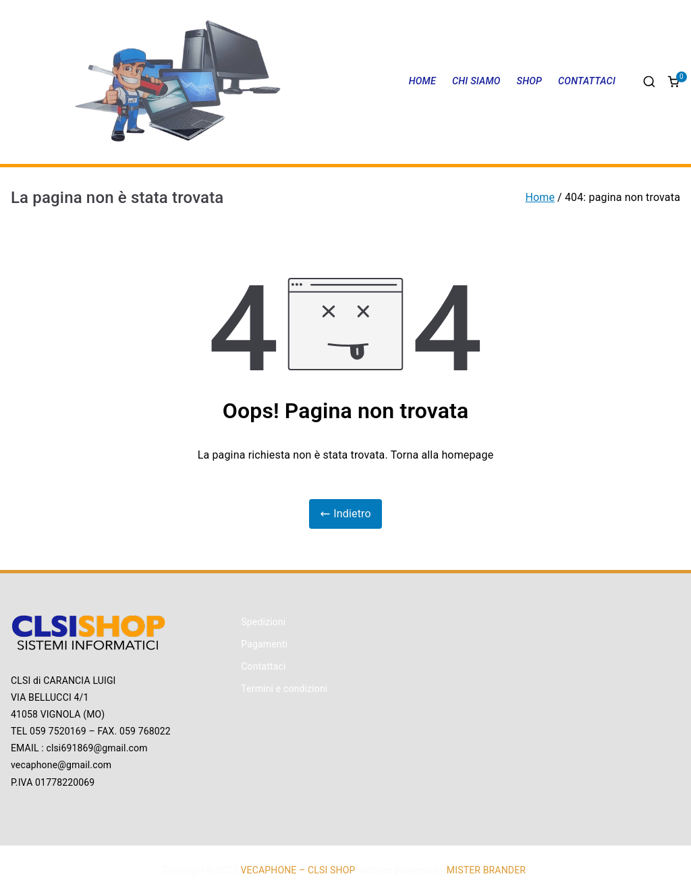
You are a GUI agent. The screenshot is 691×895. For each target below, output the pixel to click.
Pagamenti (264, 644)
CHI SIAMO (476, 81)
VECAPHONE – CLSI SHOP (297, 870)
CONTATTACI (586, 81)
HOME (422, 81)
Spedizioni (263, 621)
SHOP (530, 81)
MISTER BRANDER (486, 870)
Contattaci (263, 666)
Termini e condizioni (284, 688)
